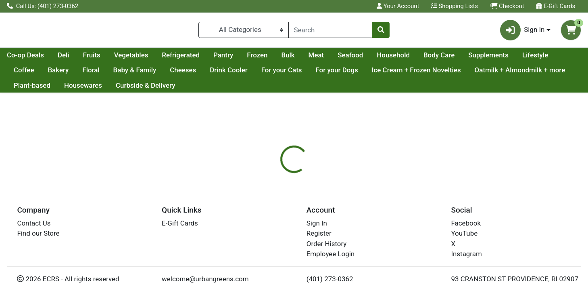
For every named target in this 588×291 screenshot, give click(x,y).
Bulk (364, 58)
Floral (184, 74)
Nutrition (303, 206)
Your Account (398, 6)
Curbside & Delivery (249, 88)
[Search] (330, 31)
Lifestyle (81, 74)
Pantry (300, 58)
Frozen (333, 58)
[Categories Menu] (243, 31)
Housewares (187, 88)
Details (267, 206)
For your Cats (375, 74)
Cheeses (276, 74)
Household (469, 58)
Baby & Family (228, 74)
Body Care (515, 58)
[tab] (267, 206)
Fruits (168, 58)
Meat (393, 58)
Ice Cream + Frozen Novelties (510, 74)
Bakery (151, 74)
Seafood (427, 58)
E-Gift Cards (555, 6)
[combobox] (330, 31)
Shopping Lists (454, 6)
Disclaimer (343, 206)
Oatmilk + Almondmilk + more (59, 88)
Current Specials (39, 58)
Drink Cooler (322, 74)
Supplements (34, 74)
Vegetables (208, 58)
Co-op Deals (102, 58)
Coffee (117, 74)
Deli (140, 58)
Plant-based (136, 88)
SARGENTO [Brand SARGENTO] (347, 238)
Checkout (507, 6)
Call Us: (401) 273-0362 (42, 6)
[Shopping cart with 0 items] (571, 31)
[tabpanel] (416, 242)
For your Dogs (430, 74)
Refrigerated (257, 58)
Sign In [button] (522, 31)
